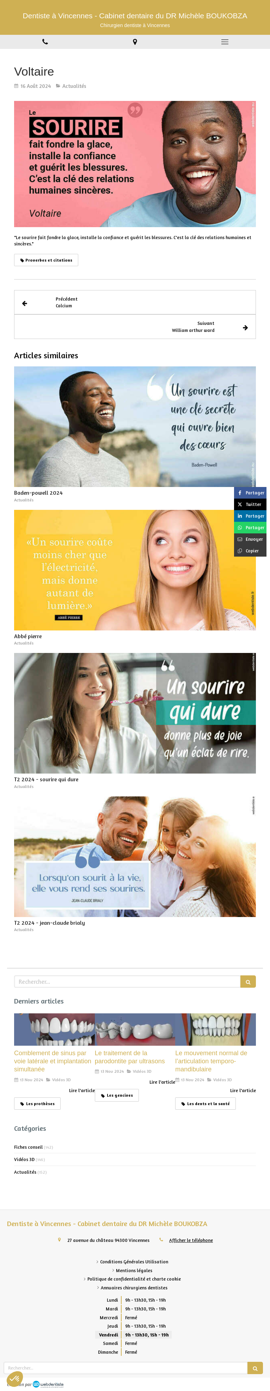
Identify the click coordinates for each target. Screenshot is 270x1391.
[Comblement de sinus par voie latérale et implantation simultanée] (54, 1029)
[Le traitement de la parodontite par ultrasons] (135, 1029)
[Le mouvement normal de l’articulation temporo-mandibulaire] (215, 1029)
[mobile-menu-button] (225, 42)
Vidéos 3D (24, 1159)
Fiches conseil (28, 1147)
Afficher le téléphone (191, 1240)
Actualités (25, 1172)
